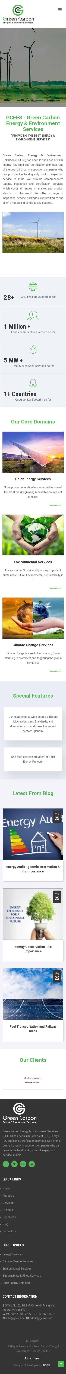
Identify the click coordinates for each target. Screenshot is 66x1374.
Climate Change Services (18, 1261)
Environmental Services (17, 1268)
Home (6, 1188)
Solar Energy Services (16, 1283)
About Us (8, 1195)
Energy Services (13, 1254)
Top (61, 1364)
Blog (5, 1224)
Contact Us (9, 1231)
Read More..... (56, 505)
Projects (8, 1210)
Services (8, 1203)
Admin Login (32, 1358)
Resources (9, 1217)
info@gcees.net (16, 1318)
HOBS (46, 1365)
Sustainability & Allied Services (22, 1275)
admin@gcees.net (41, 1318)
